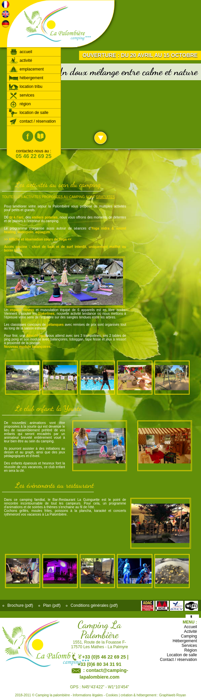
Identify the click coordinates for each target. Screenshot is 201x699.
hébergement (26, 78)
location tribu (26, 86)
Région (190, 650)
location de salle (29, 112)
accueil (20, 51)
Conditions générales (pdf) (94, 605)
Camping (189, 636)
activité (20, 60)
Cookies (112, 695)
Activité (190, 631)
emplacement (26, 69)
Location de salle (182, 655)
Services (189, 645)
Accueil (190, 626)
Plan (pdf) (52, 605)
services (22, 95)
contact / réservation (32, 121)
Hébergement (185, 641)
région (20, 104)
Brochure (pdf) (20, 605)
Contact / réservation (178, 659)
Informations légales (88, 695)
